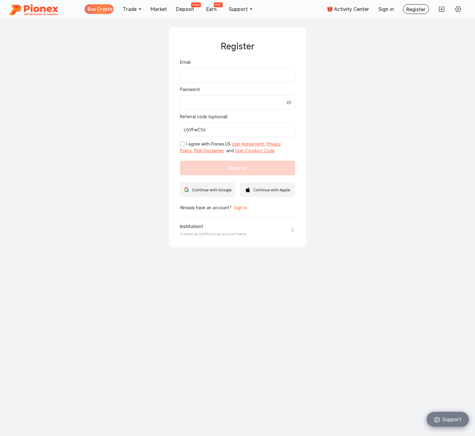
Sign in (240, 208)
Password (190, 89)
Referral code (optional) (204, 117)
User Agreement (248, 144)
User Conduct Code (255, 151)
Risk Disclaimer (209, 151)
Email (185, 62)
